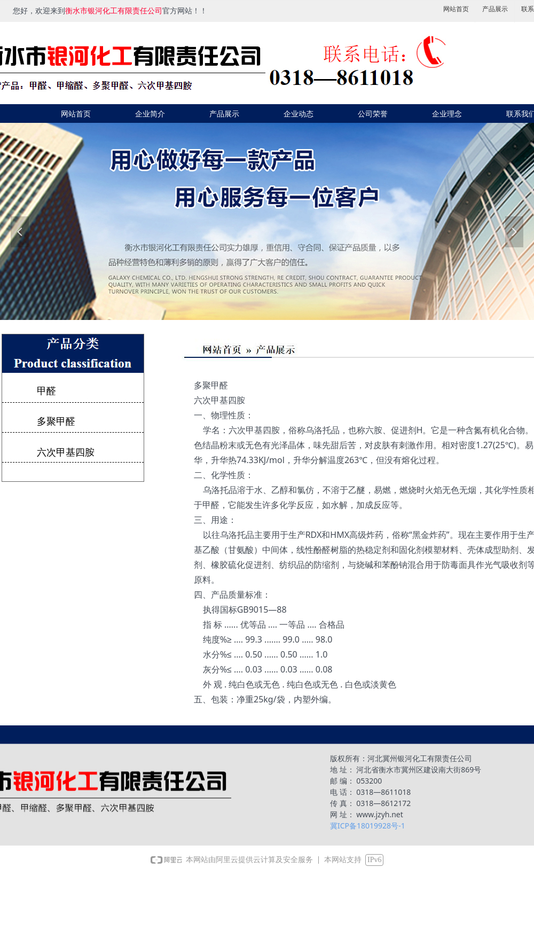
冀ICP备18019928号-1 (367, 825)
